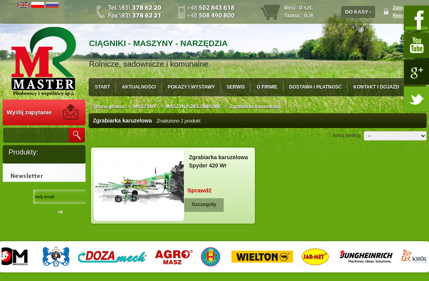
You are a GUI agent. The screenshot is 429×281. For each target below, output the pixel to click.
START (102, 87)
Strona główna (109, 106)
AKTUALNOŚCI (139, 87)
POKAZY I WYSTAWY (191, 87)
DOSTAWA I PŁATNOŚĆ (315, 87)
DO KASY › (358, 12)
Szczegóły (204, 204)
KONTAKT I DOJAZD (376, 87)
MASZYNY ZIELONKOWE (193, 106)
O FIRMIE (266, 87)
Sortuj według (346, 135)
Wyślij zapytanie (29, 112)
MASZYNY (145, 106)
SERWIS (235, 87)
